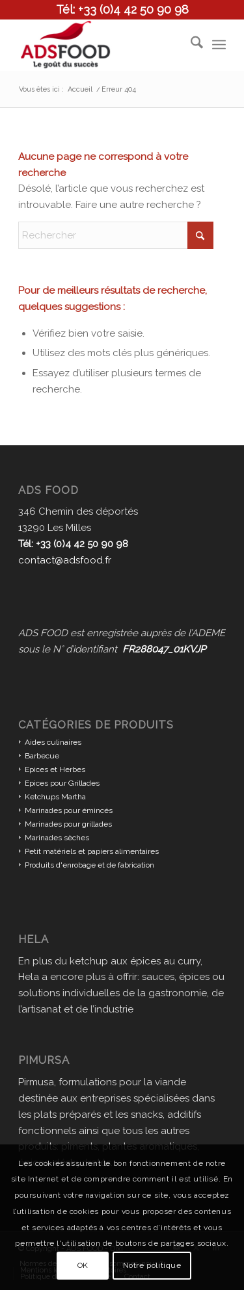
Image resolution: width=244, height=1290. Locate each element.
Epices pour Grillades (62, 783)
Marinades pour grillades (68, 824)
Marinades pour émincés (69, 810)
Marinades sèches (57, 837)
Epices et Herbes (55, 769)
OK (82, 1265)
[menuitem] (190, 45)
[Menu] (219, 44)
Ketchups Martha (55, 796)
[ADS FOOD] (101, 45)
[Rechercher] (190, 45)
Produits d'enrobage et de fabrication (89, 865)
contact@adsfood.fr (64, 560)
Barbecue (42, 755)
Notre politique (152, 1265)
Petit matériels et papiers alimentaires (92, 851)
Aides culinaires (53, 742)
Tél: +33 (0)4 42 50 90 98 (122, 9)
